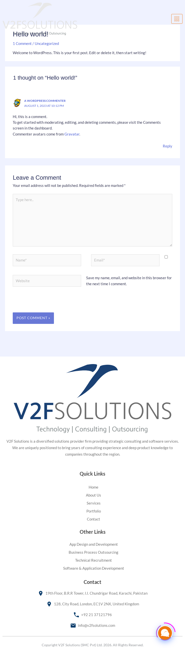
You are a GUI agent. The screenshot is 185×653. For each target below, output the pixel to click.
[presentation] (47, 304)
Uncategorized (47, 43)
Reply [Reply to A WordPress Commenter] (167, 146)
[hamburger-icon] (177, 19)
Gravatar (71, 134)
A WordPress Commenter (45, 101)
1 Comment (22, 43)
